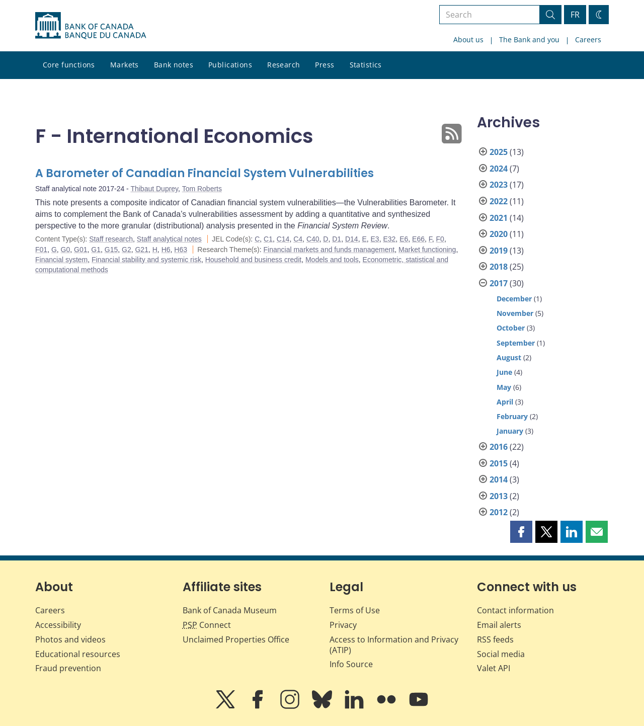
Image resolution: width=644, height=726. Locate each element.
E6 (403, 239)
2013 (499, 496)
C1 (268, 239)
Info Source (351, 664)
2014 (499, 479)
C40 (312, 239)
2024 (499, 168)
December (514, 298)
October (511, 328)
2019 (499, 250)
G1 (96, 250)
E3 (375, 239)
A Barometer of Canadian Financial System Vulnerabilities (204, 173)
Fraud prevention (68, 668)
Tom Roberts (202, 189)
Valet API (493, 668)
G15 (111, 250)
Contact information (515, 610)
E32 (389, 239)
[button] (521, 532)
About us (468, 39)
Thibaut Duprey (154, 189)
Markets (124, 64)
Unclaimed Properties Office (236, 639)
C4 (297, 239)
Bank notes (173, 64)
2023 (499, 184)
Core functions (69, 64)
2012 (499, 512)
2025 (499, 151)
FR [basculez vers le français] (575, 14)
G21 (141, 250)
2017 (499, 283)
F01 (41, 250)
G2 (126, 250)
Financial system (61, 260)
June (504, 372)
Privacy (343, 624)
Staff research (111, 239)
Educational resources (77, 654)
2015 (499, 463)
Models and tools (332, 260)
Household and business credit (253, 260)
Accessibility (58, 624)
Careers (588, 39)
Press (324, 64)
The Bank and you (529, 39)
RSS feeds (495, 639)
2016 (499, 446)
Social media (501, 654)
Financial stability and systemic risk (146, 260)
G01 (80, 250)
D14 (351, 239)
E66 (418, 239)
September (516, 343)
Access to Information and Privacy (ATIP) (394, 645)
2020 (499, 233)
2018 (499, 266)
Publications (230, 64)
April (505, 402)
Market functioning (427, 250)
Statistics (366, 64)
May (504, 387)
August (509, 357)
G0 (65, 250)
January (510, 431)
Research (283, 64)
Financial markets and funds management (329, 250)
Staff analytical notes (169, 239)
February (512, 416)
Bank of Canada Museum (230, 610)
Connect (207, 624)
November (515, 313)
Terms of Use (355, 610)
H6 (166, 250)
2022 (499, 201)
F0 (440, 239)
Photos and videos (70, 639)
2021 (499, 217)
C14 (283, 239)
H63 (180, 250)
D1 (336, 239)
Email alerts (499, 624)
